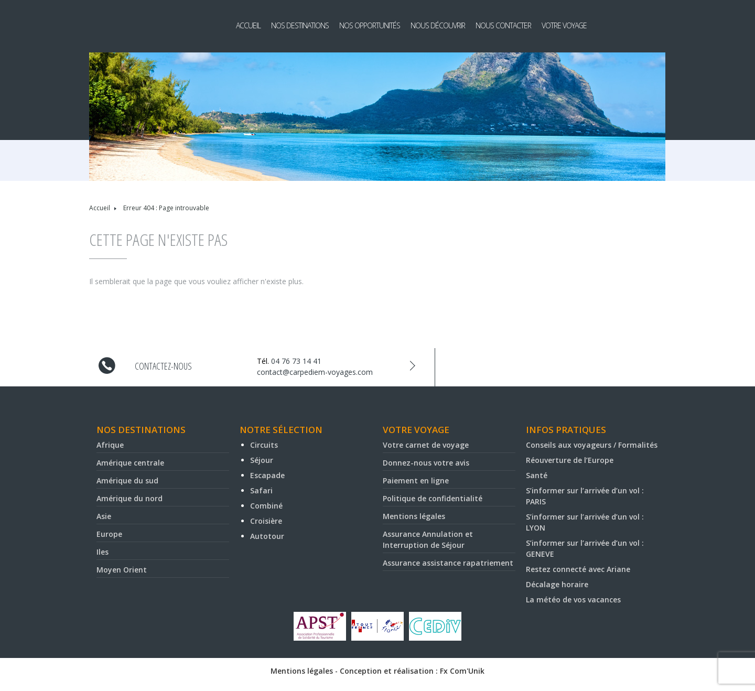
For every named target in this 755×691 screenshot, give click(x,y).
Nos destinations (300, 25)
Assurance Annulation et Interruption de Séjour (428, 539)
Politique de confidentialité (432, 498)
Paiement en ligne (416, 480)
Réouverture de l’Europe (569, 460)
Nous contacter (503, 25)
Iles (102, 552)
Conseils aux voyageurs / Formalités (591, 445)
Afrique (110, 445)
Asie (103, 516)
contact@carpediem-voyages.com (315, 372)
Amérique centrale (130, 463)
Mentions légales (414, 516)
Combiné (266, 506)
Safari (261, 490)
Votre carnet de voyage (426, 445)
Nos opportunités (369, 25)
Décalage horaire (557, 584)
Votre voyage (564, 25)
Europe (109, 534)
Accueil (248, 25)
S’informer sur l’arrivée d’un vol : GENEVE (585, 548)
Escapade (267, 475)
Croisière (266, 521)
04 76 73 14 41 (296, 361)
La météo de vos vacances (573, 599)
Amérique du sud (127, 480)
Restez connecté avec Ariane (578, 569)
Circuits (264, 445)
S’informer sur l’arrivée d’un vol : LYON (585, 522)
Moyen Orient (121, 570)
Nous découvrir (438, 25)
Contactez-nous (163, 366)
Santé (536, 475)
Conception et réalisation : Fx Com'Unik (412, 671)
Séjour (261, 460)
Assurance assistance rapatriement (448, 563)
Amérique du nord (129, 498)
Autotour (267, 536)
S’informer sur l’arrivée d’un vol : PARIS (585, 495)
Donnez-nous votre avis (426, 463)
